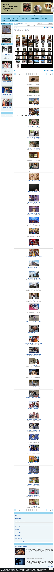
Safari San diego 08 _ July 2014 (33, 93)
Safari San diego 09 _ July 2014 (33, 83)
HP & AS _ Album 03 (7, 94)
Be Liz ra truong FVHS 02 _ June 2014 (33, 441)
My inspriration (18, 532)
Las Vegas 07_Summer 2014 (34, 224)
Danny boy (17, 529)
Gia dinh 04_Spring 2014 (33, 506)
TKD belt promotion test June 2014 (33, 354)
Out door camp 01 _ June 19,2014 (33, 397)
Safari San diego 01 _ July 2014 (33, 169)
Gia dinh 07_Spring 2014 (33, 473)
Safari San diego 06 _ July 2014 (33, 115)
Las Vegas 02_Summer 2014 (34, 289)
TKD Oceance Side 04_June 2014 (34, 310)
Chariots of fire (18, 526)
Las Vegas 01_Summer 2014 (34, 300)
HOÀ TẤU (17, 513)
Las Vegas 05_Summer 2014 (34, 245)
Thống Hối (17, 557)
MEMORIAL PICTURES (5, 23)
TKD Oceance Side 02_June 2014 (34, 419)
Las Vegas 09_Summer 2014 (34, 202)
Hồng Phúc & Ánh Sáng (7, 68)
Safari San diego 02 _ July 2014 (33, 159)
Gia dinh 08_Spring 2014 (33, 462)
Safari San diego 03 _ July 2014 (33, 148)
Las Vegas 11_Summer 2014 (34, 191)
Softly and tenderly (19, 538)
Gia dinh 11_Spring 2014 (33, 365)
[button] (6, 18)
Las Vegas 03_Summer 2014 (34, 278)
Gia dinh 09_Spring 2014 (33, 408)
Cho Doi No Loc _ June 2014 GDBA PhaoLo (33, 343)
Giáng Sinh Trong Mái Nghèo (21, 546)
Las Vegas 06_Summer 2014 (34, 234)
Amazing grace (18, 518)
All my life (17, 515)
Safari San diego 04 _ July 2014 (33, 137)
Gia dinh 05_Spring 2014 (33, 495)
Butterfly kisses (18, 523)
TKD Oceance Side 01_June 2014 (34, 430)
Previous (47, 27)
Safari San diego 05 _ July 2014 (33, 126)
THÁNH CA (17, 544)
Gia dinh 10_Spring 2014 (33, 375)
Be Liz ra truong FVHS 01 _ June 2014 (33, 451)
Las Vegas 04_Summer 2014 (34, 267)
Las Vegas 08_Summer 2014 (34, 213)
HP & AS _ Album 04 (7, 81)
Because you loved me (20, 521)
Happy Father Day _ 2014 (33, 332)
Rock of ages (17, 535)
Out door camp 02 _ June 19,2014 (33, 386)
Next (51, 27)
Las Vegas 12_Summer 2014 (34, 180)
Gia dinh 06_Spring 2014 (33, 484)
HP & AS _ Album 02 (7, 107)
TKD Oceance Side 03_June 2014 (34, 321)
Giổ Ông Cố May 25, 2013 (6, 35)
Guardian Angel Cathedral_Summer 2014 (34, 256)
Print (14, 70)
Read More (50, 553)
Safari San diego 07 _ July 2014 (33, 104)
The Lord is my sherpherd (20, 541)
